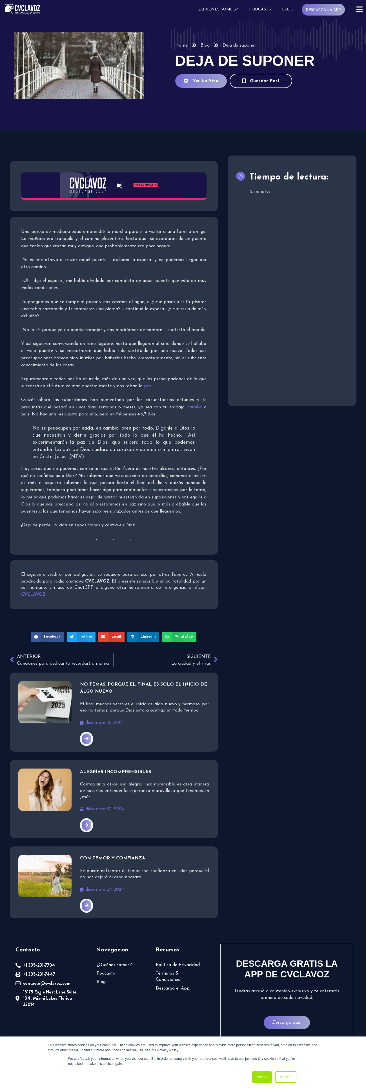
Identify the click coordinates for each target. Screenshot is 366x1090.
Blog (287, 9)
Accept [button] (262, 1077)
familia (194, 407)
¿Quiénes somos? (218, 9)
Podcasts (260, 9)
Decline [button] (285, 1077)
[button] (47, 637)
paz (148, 386)
